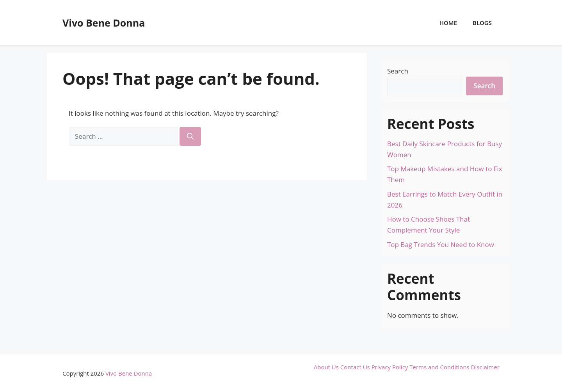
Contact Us (355, 367)
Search (397, 70)
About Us (326, 367)
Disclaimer (485, 367)
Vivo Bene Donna (103, 22)
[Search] (190, 136)
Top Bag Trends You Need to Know (440, 244)
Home (448, 23)
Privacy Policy (390, 367)
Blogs (482, 23)
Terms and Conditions (439, 367)
